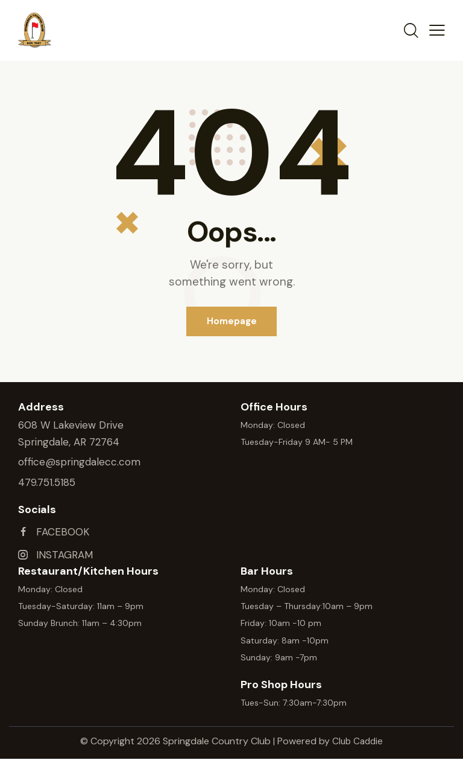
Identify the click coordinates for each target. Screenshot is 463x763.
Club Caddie (358, 745)
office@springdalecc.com (79, 463)
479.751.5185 (46, 483)
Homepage (232, 322)
